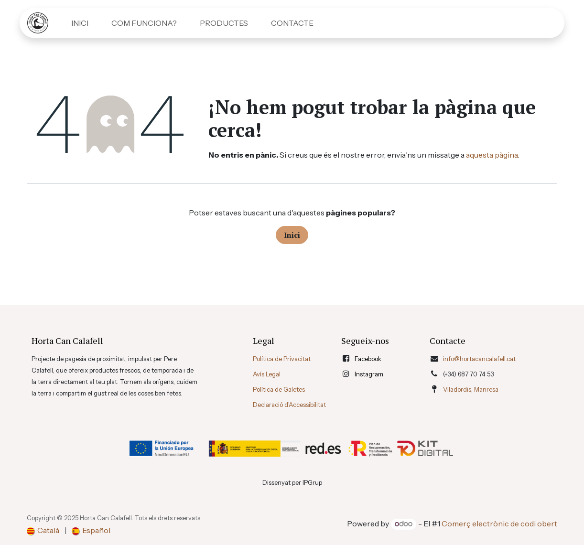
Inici (292, 235)
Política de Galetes (279, 389)
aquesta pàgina (492, 155)
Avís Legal (267, 374)
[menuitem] (80, 22)
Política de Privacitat (282, 359)
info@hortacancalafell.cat (479, 359)
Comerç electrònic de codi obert (499, 523)
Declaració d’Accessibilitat (289, 404)
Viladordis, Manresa (470, 389)
